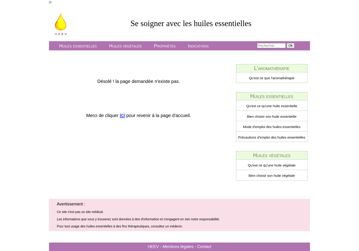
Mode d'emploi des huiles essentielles (271, 127)
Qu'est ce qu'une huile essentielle (271, 106)
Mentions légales (178, 246)
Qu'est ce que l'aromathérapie (271, 78)
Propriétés (165, 45)
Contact (204, 246)
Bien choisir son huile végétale (271, 175)
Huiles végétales (125, 45)
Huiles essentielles (78, 45)
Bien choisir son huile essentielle (271, 116)
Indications (198, 45)
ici (122, 115)
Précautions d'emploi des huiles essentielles (271, 137)
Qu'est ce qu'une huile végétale (272, 165)
